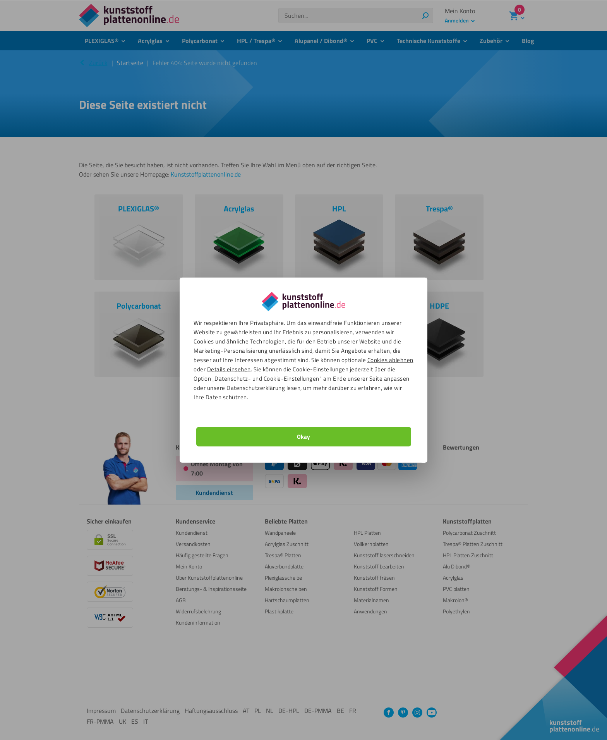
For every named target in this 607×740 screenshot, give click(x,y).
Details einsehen (229, 368)
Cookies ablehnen (390, 359)
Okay (303, 436)
